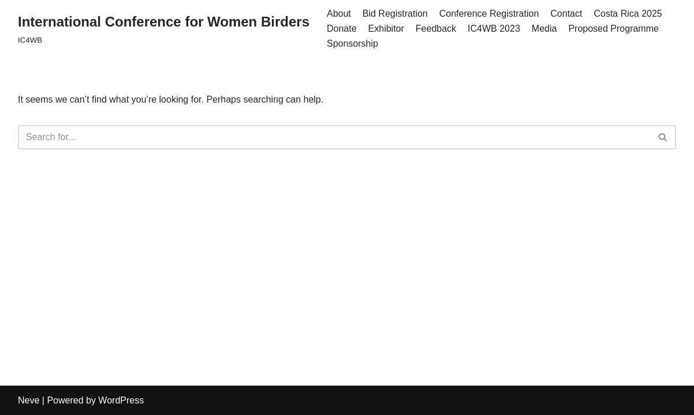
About (339, 13)
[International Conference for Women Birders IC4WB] (163, 28)
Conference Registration (489, 13)
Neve (28, 400)
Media (544, 28)
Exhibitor (386, 28)
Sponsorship (352, 43)
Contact (566, 13)
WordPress (121, 400)
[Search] (334, 137)
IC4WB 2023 (494, 28)
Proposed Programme (613, 28)
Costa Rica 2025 (628, 13)
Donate (342, 28)
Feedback (436, 28)
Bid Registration (395, 13)
